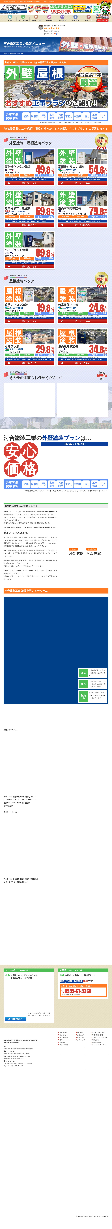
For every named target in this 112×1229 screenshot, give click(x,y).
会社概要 (62, 1042)
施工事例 (49, 20)
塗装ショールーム (65, 1040)
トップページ (64, 1032)
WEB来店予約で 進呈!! (82, 9)
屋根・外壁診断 (97, 1042)
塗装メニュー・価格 (98, 1032)
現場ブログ (89, 20)
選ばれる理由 (23, 20)
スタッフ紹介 (64, 1045)
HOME (10, 20)
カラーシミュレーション (99, 1045)
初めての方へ (64, 1035)
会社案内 (75, 20)
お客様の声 (62, 20)
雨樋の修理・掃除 (97, 1035)
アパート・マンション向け (100, 1037)
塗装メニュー (36, 20)
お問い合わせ (81, 1040)
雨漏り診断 (95, 1040)
